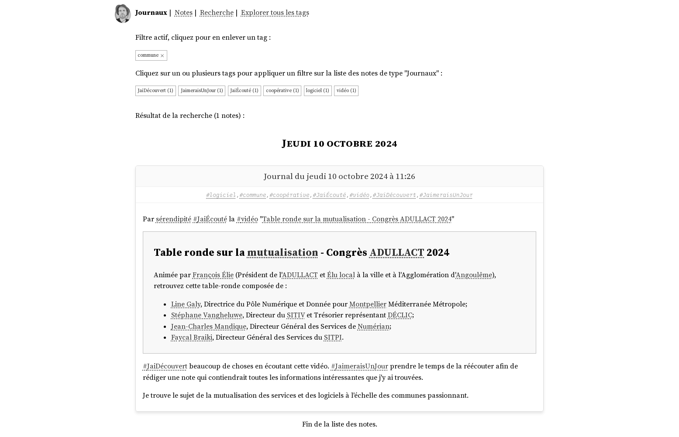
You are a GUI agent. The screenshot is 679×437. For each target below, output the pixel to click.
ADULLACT (396, 252)
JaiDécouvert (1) (155, 90)
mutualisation (282, 252)
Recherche (217, 12)
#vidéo (359, 194)
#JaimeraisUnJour (446, 194)
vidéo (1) (346, 90)
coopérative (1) (282, 90)
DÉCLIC (400, 315)
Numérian (373, 326)
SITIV (296, 315)
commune (151, 55)
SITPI (333, 337)
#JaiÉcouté (329, 194)
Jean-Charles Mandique (208, 326)
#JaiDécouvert (394, 194)
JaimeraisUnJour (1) (202, 90)
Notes (184, 12)
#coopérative (289, 194)
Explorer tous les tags (275, 12)
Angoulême (474, 274)
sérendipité (173, 219)
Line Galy (185, 304)
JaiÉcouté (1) (244, 90)
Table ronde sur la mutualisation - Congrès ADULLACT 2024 (357, 219)
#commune (253, 194)
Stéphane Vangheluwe (206, 315)
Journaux (151, 12)
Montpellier (367, 304)
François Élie (213, 274)
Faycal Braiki (191, 337)
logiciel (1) (317, 90)
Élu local (341, 274)
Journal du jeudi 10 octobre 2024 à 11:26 (339, 176)
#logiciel (221, 194)
